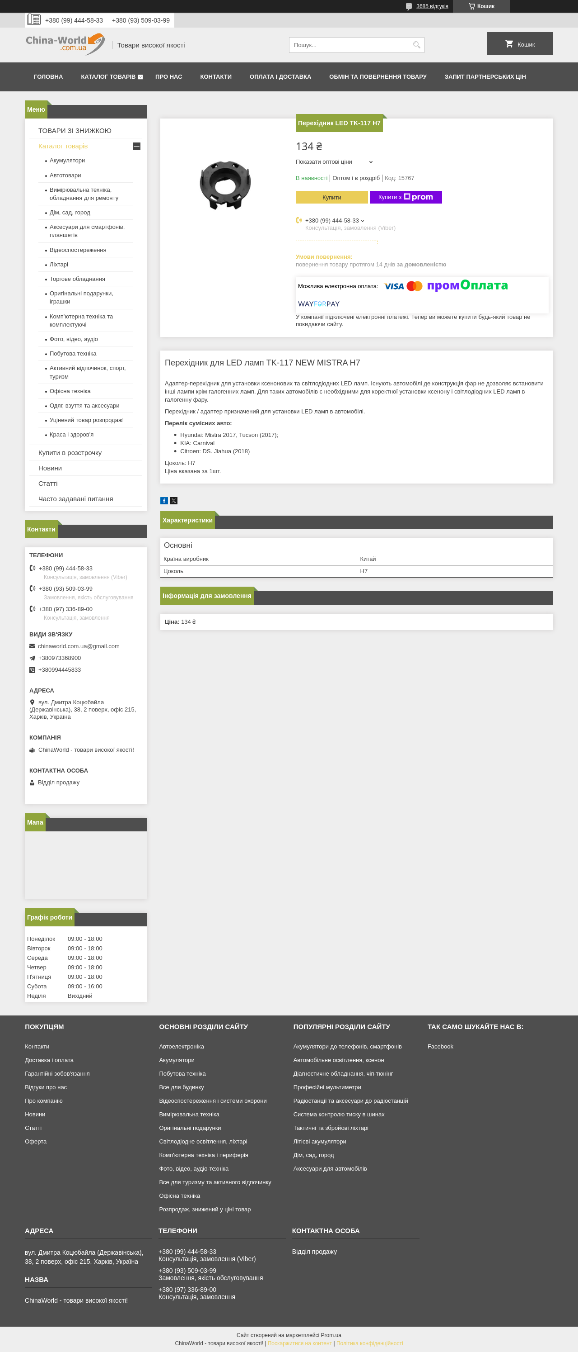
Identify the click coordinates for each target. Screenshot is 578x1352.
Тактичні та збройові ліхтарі (331, 1127)
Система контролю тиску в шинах (339, 1114)
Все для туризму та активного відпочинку (215, 1182)
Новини (50, 468)
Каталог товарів (108, 76)
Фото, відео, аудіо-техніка (193, 1168)
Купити (331, 197)
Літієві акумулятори (320, 1141)
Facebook (440, 1046)
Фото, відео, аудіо (74, 339)
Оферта (36, 1141)
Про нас (168, 76)
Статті (48, 483)
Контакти (216, 76)
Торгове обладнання (77, 278)
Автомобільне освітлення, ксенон (339, 1060)
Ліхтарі (59, 264)
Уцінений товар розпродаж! (87, 420)
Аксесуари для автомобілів (330, 1168)
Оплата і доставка (280, 76)
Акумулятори (67, 160)
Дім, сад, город (70, 212)
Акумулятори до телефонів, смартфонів (348, 1046)
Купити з (405, 197)
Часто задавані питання (75, 499)
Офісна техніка (70, 391)
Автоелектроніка (181, 1046)
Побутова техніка (73, 353)
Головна (48, 76)
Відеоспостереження (78, 250)
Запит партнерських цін (485, 76)
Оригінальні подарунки (190, 1127)
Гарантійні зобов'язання (57, 1073)
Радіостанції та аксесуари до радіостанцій (351, 1100)
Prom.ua (331, 1335)
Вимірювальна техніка (189, 1114)
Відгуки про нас (46, 1087)
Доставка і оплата (49, 1060)
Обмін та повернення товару (377, 76)
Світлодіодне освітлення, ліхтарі (203, 1141)
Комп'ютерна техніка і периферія (203, 1155)
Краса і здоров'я (71, 434)
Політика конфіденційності (369, 1343)
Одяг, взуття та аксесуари (84, 405)
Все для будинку (181, 1087)
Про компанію (44, 1100)
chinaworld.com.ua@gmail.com (79, 646)
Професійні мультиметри (327, 1087)
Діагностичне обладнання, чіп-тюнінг (343, 1073)
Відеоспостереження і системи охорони (212, 1100)
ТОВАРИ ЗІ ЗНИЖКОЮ (75, 130)
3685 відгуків (432, 6)
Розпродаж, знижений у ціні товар (205, 1209)
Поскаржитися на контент (300, 1343)
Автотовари (65, 175)
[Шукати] (416, 45)
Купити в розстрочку (70, 452)
